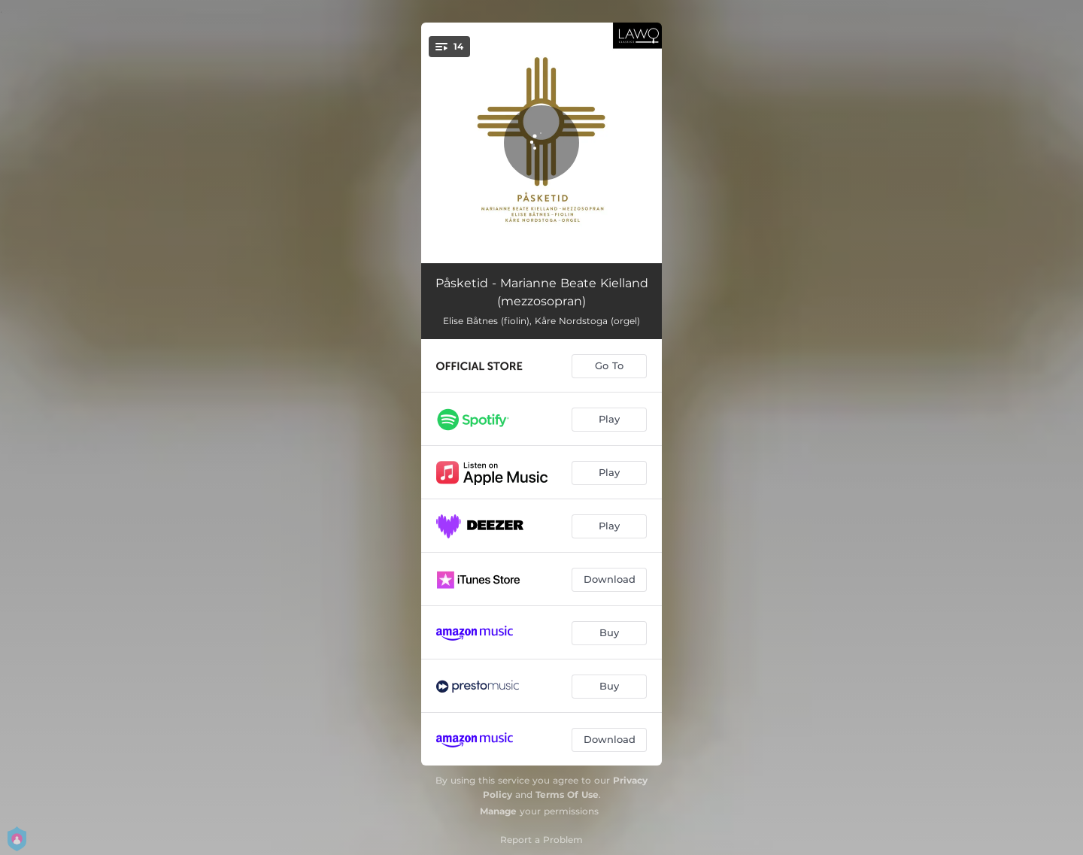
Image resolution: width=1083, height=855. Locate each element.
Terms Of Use (567, 794)
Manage (498, 811)
